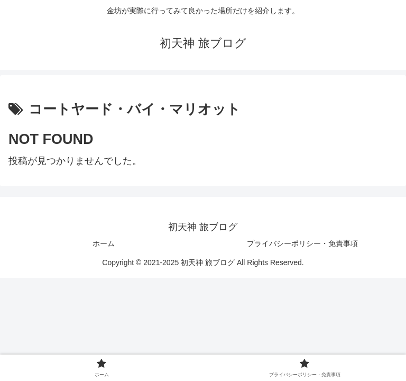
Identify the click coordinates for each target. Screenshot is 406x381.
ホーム (104, 243)
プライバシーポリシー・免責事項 (302, 243)
